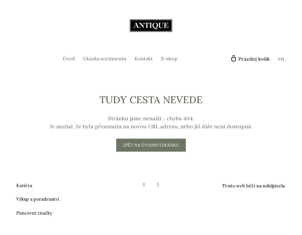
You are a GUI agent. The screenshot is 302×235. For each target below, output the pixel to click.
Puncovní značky (34, 213)
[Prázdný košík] (250, 59)
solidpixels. (274, 186)
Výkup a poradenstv (37, 199)
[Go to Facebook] (144, 184)
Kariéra (24, 185)
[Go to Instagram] (158, 184)
